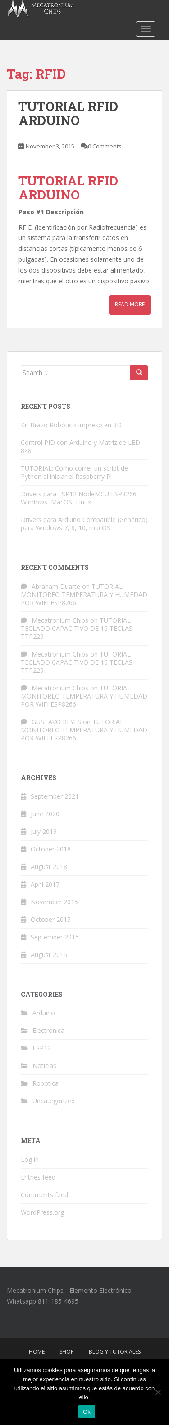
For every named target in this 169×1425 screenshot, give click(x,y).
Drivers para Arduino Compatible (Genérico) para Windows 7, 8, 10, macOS (84, 523)
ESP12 (41, 1048)
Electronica (48, 1030)
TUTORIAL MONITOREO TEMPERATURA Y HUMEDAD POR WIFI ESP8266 (84, 594)
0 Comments (105, 146)
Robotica (45, 1083)
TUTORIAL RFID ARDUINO (68, 113)
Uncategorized (53, 1101)
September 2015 (55, 937)
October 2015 (51, 919)
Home (37, 1352)
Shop (66, 1352)
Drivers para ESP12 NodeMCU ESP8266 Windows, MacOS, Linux (79, 498)
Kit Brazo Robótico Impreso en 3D (71, 425)
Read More (130, 304)
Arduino (43, 1013)
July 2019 (44, 831)
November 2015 (54, 902)
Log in (30, 1159)
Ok (87, 1411)
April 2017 (45, 884)
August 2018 (49, 866)
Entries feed (38, 1177)
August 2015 (49, 954)
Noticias (44, 1065)
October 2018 (51, 849)
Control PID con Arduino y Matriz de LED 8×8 (80, 446)
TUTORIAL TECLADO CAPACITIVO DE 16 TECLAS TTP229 (76, 628)
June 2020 (45, 814)
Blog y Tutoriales (115, 1352)
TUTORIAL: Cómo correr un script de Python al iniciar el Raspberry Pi (74, 472)
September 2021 (55, 796)
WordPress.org (42, 1212)
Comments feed (44, 1194)
